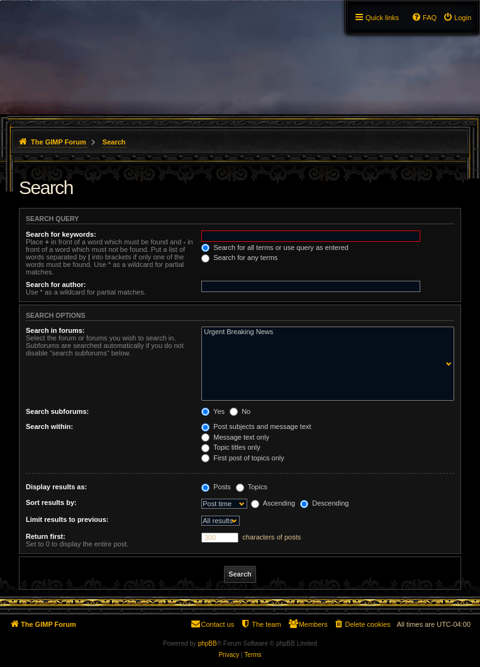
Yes (213, 411)
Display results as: (56, 487)
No (240, 411)
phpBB (207, 643)
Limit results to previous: (67, 519)
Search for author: (56, 284)
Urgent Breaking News (325, 332)
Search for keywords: (61, 234)
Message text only (235, 437)
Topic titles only (230, 447)
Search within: (49, 426)
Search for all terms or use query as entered (275, 247)
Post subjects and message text (256, 426)
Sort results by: (51, 502)
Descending (324, 503)
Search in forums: (55, 330)
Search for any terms (239, 257)
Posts (216, 487)
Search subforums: (57, 411)
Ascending (273, 503)
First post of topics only (242, 458)
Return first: (45, 536)
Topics (251, 487)
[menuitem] (457, 17)
